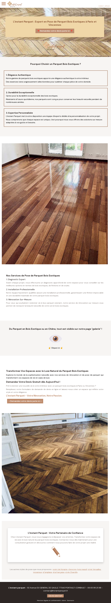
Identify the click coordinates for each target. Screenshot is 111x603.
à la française (58, 572)
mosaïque (37, 572)
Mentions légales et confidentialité (49, 600)
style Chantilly (71, 572)
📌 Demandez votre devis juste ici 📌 (55, 30)
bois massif (82, 569)
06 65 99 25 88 (94, 587)
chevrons (72, 569)
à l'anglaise (47, 572)
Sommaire (70, 600)
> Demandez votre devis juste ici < (25, 401)
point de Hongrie (60, 569)
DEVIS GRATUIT (55, 595)
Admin (64, 600)
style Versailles (94, 569)
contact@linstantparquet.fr (55, 590)
